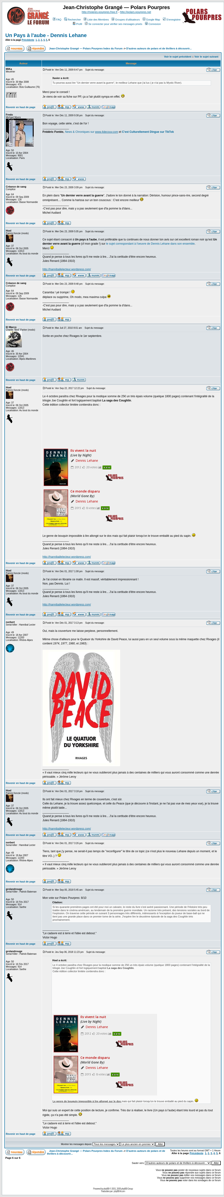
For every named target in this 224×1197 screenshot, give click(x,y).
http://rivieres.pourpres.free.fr (100, 12)
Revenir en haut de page (20, 107)
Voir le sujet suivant (206, 56)
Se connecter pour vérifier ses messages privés (113, 24)
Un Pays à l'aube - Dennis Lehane (46, 35)
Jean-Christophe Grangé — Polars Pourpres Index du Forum (85, 48)
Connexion (153, 24)
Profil (77, 24)
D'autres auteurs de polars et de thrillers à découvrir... (159, 48)
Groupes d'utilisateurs (126, 19)
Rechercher (72, 19)
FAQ (57, 19)
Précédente (28, 40)
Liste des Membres (96, 19)
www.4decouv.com (106, 131)
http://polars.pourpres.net (135, 12)
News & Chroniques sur (80, 131)
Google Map (151, 19)
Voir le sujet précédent (177, 56)
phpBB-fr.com (119, 1191)
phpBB (106, 1188)
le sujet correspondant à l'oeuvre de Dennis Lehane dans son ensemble (150, 243)
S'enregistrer (172, 19)
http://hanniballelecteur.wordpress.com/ (67, 269)
